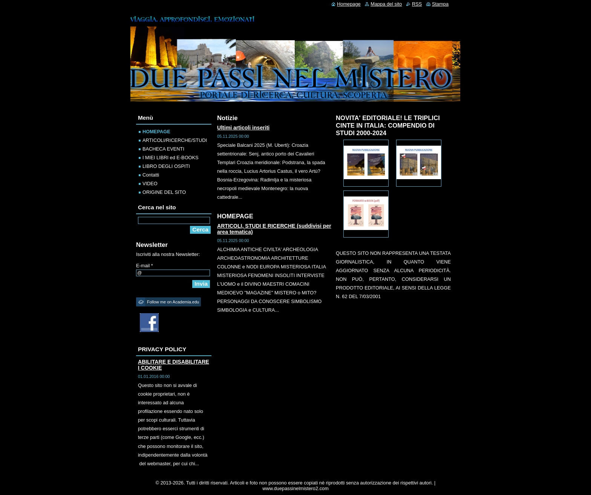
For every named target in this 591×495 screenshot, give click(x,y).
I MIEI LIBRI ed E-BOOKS (170, 157)
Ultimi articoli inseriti (243, 128)
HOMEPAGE (156, 131)
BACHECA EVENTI (163, 149)
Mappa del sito (386, 4)
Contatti (150, 175)
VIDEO (150, 183)
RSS (417, 4)
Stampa (440, 4)
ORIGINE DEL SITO (164, 192)
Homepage (349, 4)
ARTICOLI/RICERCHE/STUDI (174, 140)
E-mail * (144, 265)
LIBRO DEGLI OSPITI (166, 166)
